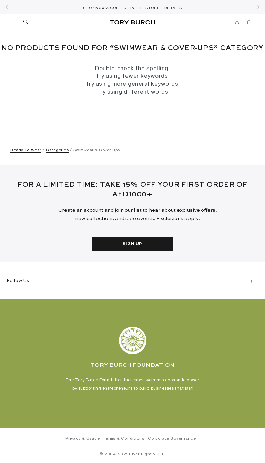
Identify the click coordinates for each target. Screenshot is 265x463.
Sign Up (132, 244)
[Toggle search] (26, 23)
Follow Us (18, 280)
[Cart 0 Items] (246, 23)
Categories (57, 150)
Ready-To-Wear (25, 150)
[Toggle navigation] (13, 22)
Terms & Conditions (123, 438)
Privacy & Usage (82, 438)
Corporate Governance (172, 438)
